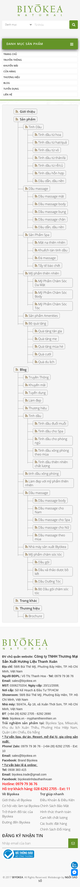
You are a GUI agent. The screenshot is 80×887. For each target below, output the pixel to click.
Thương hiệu (11, 77)
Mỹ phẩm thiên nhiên (44, 273)
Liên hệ (7, 94)
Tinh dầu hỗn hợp (51, 173)
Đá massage (47, 258)
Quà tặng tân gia (50, 331)
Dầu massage (38, 188)
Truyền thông (12, 59)
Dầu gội (43, 562)
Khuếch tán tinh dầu (52, 250)
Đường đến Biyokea (16, 822)
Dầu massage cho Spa (54, 520)
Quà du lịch (46, 362)
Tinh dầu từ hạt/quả (52, 142)
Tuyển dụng (11, 88)
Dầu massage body (52, 204)
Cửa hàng (9, 71)
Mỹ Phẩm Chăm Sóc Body (51, 294)
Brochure (35, 616)
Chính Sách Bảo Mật (54, 806)
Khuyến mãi (10, 65)
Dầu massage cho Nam (49, 510)
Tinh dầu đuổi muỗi (52, 423)
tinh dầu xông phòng (44, 473)
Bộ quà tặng (37, 323)
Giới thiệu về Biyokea (17, 800)
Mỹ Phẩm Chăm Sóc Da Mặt (51, 283)
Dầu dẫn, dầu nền (51, 181)
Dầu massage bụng (52, 211)
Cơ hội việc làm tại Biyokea (20, 806)
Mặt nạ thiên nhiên (51, 242)
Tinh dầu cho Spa (50, 431)
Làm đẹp (35, 400)
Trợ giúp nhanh (52, 794)
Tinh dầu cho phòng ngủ (51, 441)
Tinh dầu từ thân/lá (51, 158)
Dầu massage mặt (51, 196)
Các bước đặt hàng (53, 823)
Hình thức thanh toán (55, 812)
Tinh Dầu (35, 127)
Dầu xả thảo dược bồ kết (51, 572)
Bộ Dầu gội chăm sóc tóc (51, 591)
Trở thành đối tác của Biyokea (17, 814)
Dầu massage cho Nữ (53, 527)
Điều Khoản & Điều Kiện (57, 800)
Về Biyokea (10, 794)
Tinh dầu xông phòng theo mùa (52, 452)
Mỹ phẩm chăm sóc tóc (45, 554)
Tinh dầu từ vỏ (48, 150)
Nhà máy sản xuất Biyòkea (47, 546)
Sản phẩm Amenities (43, 315)
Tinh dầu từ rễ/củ (50, 165)
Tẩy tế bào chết (49, 265)
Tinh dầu (35, 416)
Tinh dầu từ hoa (49, 134)
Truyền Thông (39, 377)
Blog (6, 83)
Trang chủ (10, 54)
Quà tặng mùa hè (50, 346)
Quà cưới (44, 354)
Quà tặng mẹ (47, 339)
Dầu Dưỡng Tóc (49, 581)
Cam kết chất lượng (54, 817)
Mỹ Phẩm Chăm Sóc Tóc (51, 306)
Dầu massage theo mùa (50, 537)
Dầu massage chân (51, 219)
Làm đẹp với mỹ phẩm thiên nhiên (46, 483)
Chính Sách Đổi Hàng (55, 829)
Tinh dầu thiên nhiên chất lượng (51, 464)
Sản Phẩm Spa (39, 235)
